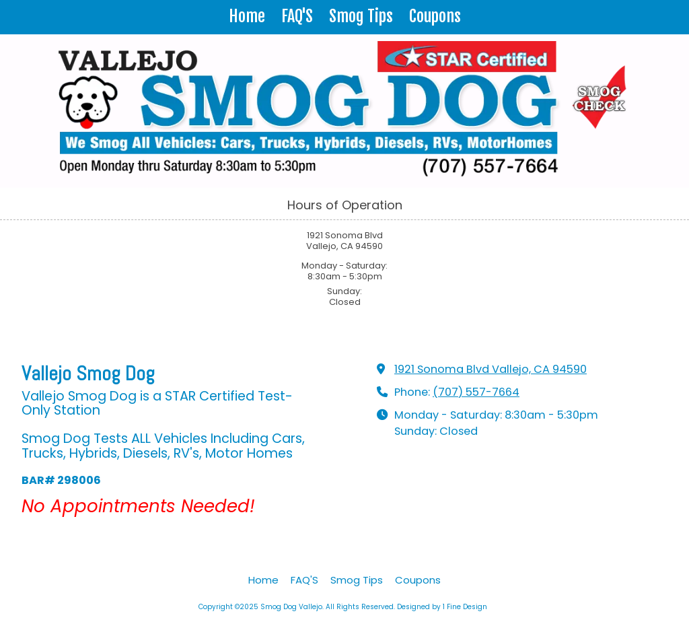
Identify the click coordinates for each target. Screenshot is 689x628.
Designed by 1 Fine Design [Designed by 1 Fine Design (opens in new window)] (442, 607)
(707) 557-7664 (476, 392)
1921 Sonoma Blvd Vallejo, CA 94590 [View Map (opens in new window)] (490, 369)
